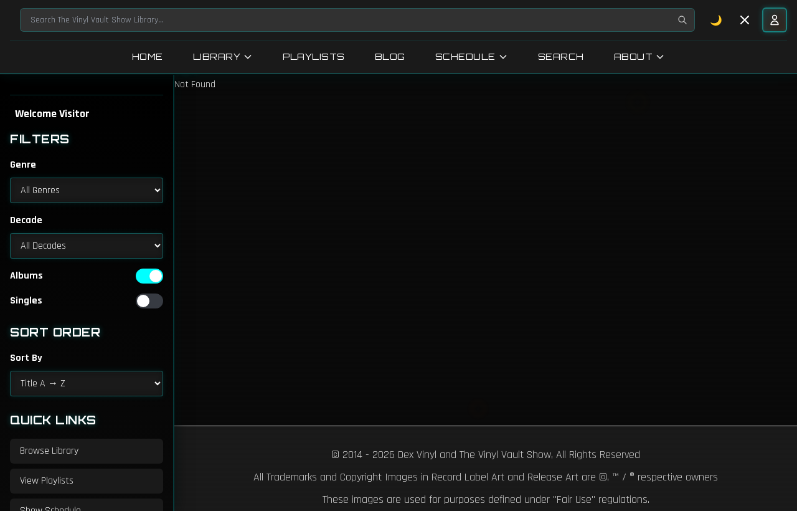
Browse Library (49, 450)
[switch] (149, 276)
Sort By (26, 358)
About (640, 56)
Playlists (314, 56)
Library (223, 56)
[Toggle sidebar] (744, 19)
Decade (26, 220)
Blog (390, 56)
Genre (23, 164)
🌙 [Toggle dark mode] (716, 20)
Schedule (471, 56)
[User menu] (774, 19)
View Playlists (46, 480)
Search (561, 56)
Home (147, 56)
